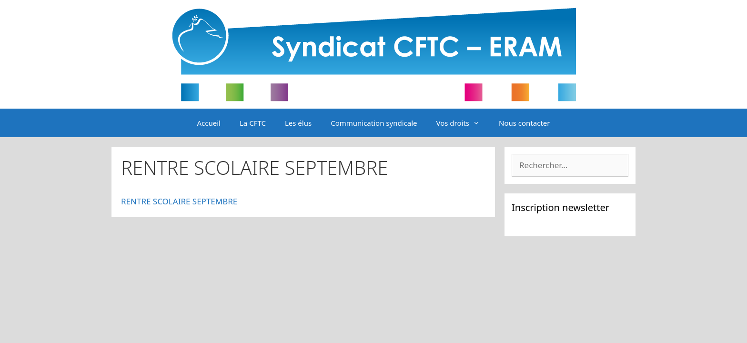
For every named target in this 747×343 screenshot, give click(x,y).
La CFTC (253, 123)
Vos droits (462, 123)
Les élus (298, 123)
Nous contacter (524, 123)
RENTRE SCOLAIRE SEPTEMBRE (179, 201)
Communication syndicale (374, 123)
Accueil (209, 123)
